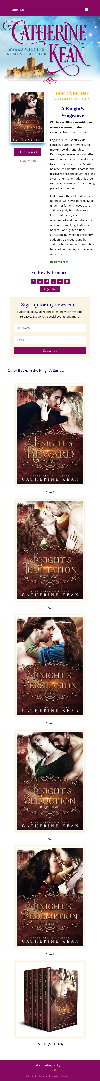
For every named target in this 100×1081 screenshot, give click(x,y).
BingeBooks (50, 289)
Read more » (59, 262)
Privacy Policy (52, 1065)
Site (38, 1065)
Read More (27, 161)
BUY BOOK (27, 152)
